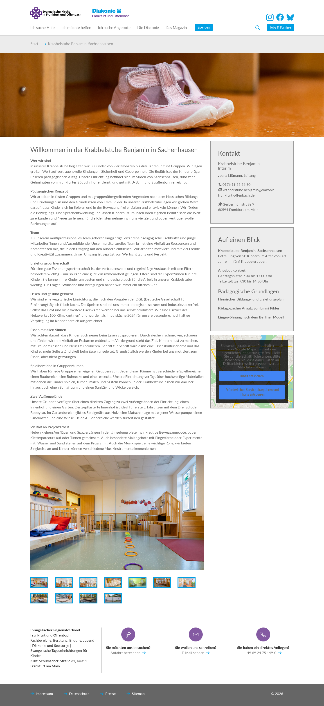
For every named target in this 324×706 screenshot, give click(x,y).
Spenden (204, 27)
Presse (108, 694)
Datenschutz (76, 694)
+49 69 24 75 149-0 (263, 653)
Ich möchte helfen (76, 27)
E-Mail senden (196, 653)
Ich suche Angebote (114, 27)
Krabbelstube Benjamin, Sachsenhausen (79, 43)
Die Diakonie (148, 27)
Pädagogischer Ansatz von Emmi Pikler (248, 308)
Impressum (41, 694)
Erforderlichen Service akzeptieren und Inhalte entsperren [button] (252, 392)
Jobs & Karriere (280, 27)
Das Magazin (176, 27)
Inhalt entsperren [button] (252, 376)
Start (34, 43)
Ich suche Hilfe (42, 27)
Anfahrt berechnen (128, 653)
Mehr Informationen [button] (252, 367)
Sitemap (135, 694)
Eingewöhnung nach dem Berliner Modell (251, 317)
